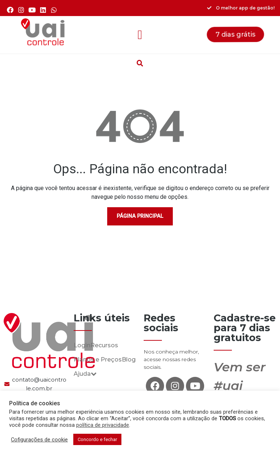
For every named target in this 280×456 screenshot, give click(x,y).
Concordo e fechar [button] (97, 439)
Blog (129, 359)
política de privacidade (102, 425)
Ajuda (85, 373)
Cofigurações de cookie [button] (39, 439)
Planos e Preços (98, 359)
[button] (140, 35)
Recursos (104, 345)
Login (82, 345)
